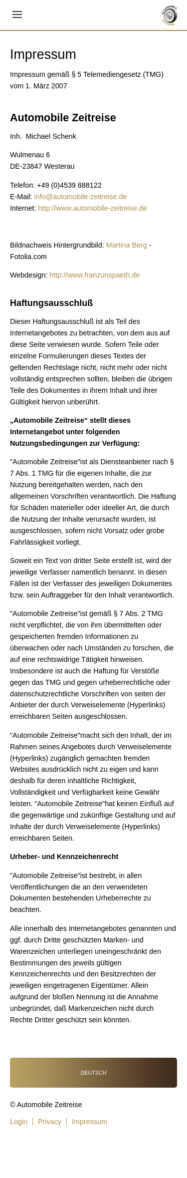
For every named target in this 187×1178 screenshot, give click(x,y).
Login (18, 1122)
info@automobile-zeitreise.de (80, 197)
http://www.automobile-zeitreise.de (92, 208)
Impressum (89, 1122)
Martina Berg (126, 245)
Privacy (49, 1122)
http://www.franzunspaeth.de (94, 275)
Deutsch (94, 1073)
